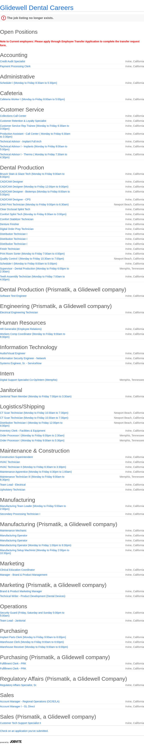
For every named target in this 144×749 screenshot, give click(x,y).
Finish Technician (10, 248)
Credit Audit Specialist (12, 61)
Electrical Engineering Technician (19, 312)
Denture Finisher (9, 224)
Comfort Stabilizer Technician (16, 219)
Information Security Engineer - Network (23, 358)
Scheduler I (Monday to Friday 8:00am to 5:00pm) (28, 263)
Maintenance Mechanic (13, 530)
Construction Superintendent (16, 457)
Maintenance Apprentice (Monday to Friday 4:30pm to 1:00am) (36, 471)
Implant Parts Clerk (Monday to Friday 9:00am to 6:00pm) (33, 637)
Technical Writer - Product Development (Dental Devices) (32, 596)
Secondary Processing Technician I (20, 513)
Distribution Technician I (13, 233)
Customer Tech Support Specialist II (20, 723)
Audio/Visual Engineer (12, 353)
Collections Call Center (13, 115)
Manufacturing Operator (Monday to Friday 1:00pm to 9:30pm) (35, 545)
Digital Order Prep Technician (17, 229)
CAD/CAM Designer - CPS (15, 199)
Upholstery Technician (12, 489)
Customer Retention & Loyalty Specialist (23, 120)
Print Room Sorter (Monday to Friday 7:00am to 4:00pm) (32, 253)
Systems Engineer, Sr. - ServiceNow (21, 363)
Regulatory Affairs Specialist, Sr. (18, 685)
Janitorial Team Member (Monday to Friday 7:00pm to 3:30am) (35, 396)
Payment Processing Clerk (15, 66)
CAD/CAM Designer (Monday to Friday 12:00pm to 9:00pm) (34, 186)
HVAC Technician (10, 462)
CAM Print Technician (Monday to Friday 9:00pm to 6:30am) (34, 204)
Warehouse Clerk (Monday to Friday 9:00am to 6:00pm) (32, 641)
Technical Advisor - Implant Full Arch (21, 141)
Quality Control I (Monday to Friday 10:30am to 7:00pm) (32, 258)
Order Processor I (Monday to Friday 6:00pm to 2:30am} (32, 435)
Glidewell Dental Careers (36, 7)
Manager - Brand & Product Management (23, 574)
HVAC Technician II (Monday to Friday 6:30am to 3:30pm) (33, 467)
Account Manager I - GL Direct (17, 706)
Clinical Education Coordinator (17, 569)
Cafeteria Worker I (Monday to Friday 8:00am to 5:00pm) (32, 99)
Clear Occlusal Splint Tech (15, 209)
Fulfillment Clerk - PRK (13, 663)
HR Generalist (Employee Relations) (21, 329)
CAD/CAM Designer (11, 181)
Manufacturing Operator (13, 535)
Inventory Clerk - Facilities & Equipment (22, 430)
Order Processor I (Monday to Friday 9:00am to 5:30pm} (32, 440)
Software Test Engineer (13, 295)
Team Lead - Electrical (13, 484)
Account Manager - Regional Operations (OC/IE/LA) (29, 701)
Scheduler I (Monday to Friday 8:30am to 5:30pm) (28, 82)
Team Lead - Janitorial (12, 620)
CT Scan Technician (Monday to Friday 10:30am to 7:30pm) (34, 412)
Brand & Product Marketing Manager (21, 591)
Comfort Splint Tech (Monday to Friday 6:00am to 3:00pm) (33, 214)
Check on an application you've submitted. (24, 730)
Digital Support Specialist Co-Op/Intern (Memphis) (28, 379)
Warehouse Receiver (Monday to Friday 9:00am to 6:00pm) (34, 646)
